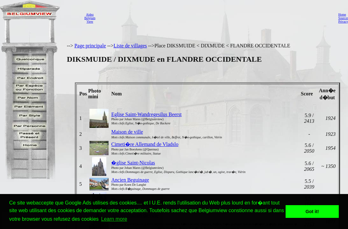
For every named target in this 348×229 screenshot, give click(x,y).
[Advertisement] (215, 17)
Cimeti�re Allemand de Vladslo (144, 144)
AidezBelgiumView (89, 18)
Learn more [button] (114, 219)
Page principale (90, 45)
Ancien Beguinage (130, 180)
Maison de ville (127, 132)
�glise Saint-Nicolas (133, 162)
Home (342, 14)
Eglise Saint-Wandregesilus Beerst (146, 114)
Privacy (343, 21)
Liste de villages (130, 45)
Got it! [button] (312, 211)
